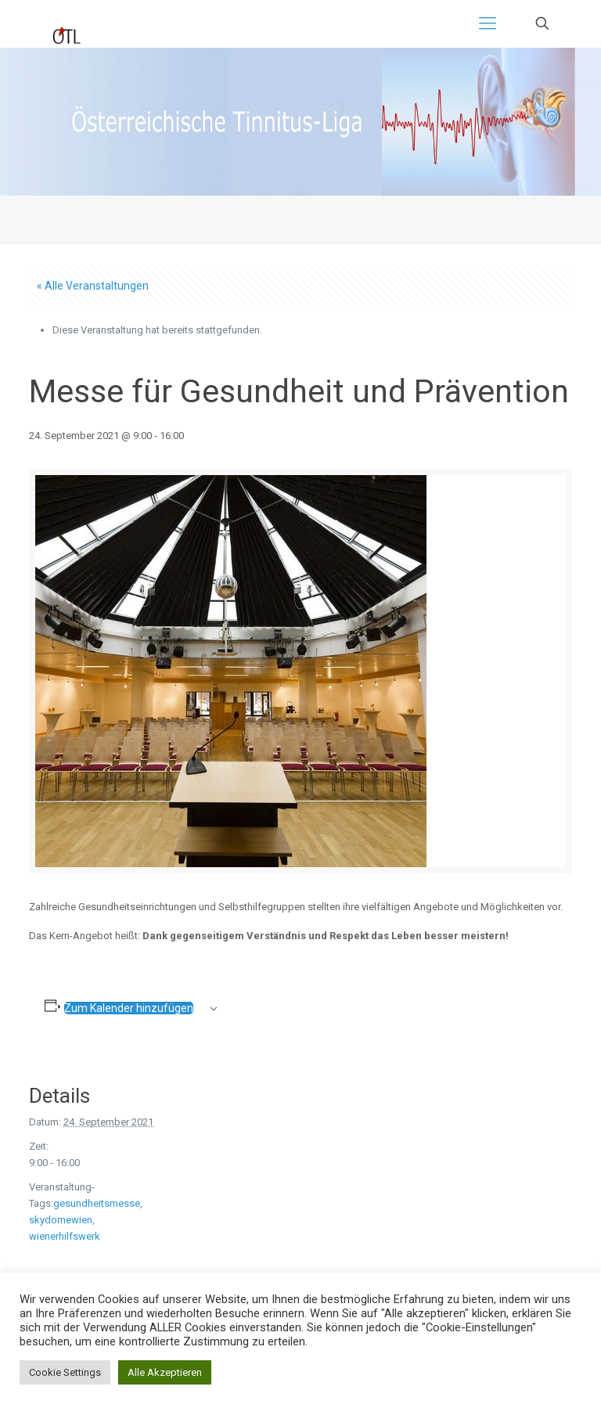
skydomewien (60, 1220)
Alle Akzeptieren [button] (165, 1372)
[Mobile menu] (487, 23)
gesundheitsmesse (96, 1203)
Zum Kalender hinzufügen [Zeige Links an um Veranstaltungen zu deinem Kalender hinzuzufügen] (128, 1008)
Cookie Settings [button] (65, 1372)
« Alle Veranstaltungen (93, 285)
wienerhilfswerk (64, 1236)
